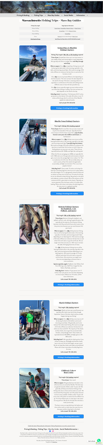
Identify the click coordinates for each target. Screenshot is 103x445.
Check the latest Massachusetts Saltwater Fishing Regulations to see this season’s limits (51, 426)
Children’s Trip (67, 370)
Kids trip (59, 36)
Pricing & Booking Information (67, 108)
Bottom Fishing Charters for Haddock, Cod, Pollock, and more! (68, 208)
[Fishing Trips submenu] (45, 15)
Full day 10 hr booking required (71, 126)
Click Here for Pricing (35, 39)
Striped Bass (63, 28)
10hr (64, 66)
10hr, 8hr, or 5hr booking (70, 55)
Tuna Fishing (57, 28)
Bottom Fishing (69, 28)
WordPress (54, 442)
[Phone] (99, 441)
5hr (55, 87)
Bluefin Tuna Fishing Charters (67, 121)
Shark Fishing (78, 28)
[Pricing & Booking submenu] (31, 15)
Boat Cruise (75, 36)
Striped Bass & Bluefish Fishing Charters (67, 48)
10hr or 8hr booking (70, 215)
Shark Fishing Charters (68, 302)
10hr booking (70, 307)
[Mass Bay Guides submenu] (61, 15)
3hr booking (69, 377)
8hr (56, 77)
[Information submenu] (87, 15)
